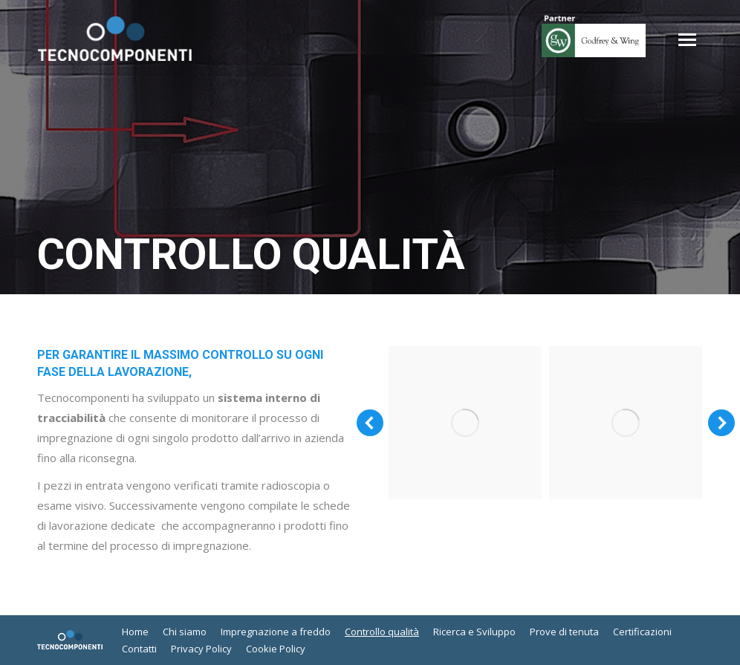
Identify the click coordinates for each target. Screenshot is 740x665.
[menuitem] (135, 631)
